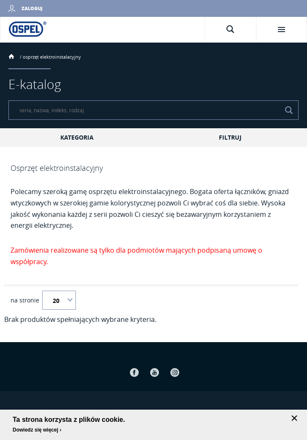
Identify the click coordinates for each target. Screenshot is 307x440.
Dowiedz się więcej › (37, 430)
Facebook (134, 372)
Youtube (154, 372)
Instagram (174, 372)
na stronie (25, 300)
